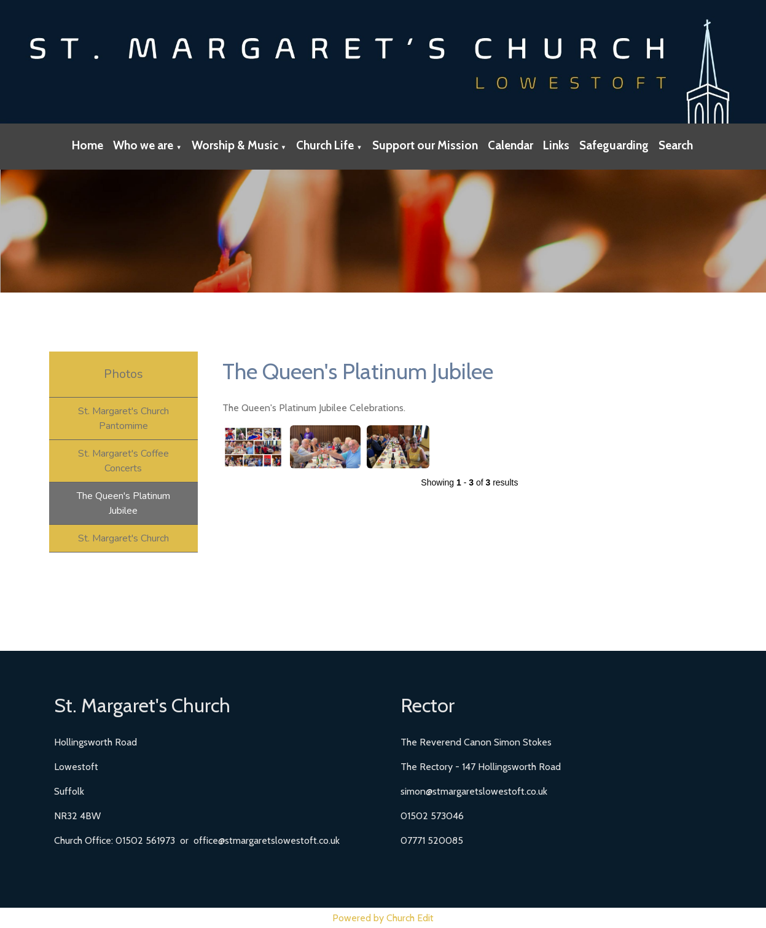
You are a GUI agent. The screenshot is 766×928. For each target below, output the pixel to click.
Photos (123, 374)
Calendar (510, 145)
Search (676, 145)
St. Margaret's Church (123, 538)
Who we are (143, 145)
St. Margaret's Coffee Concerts (123, 461)
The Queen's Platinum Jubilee (123, 503)
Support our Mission (425, 145)
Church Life (325, 145)
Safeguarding (614, 145)
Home (87, 145)
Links (556, 145)
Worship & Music (235, 145)
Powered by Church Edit (383, 918)
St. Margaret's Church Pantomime (123, 418)
